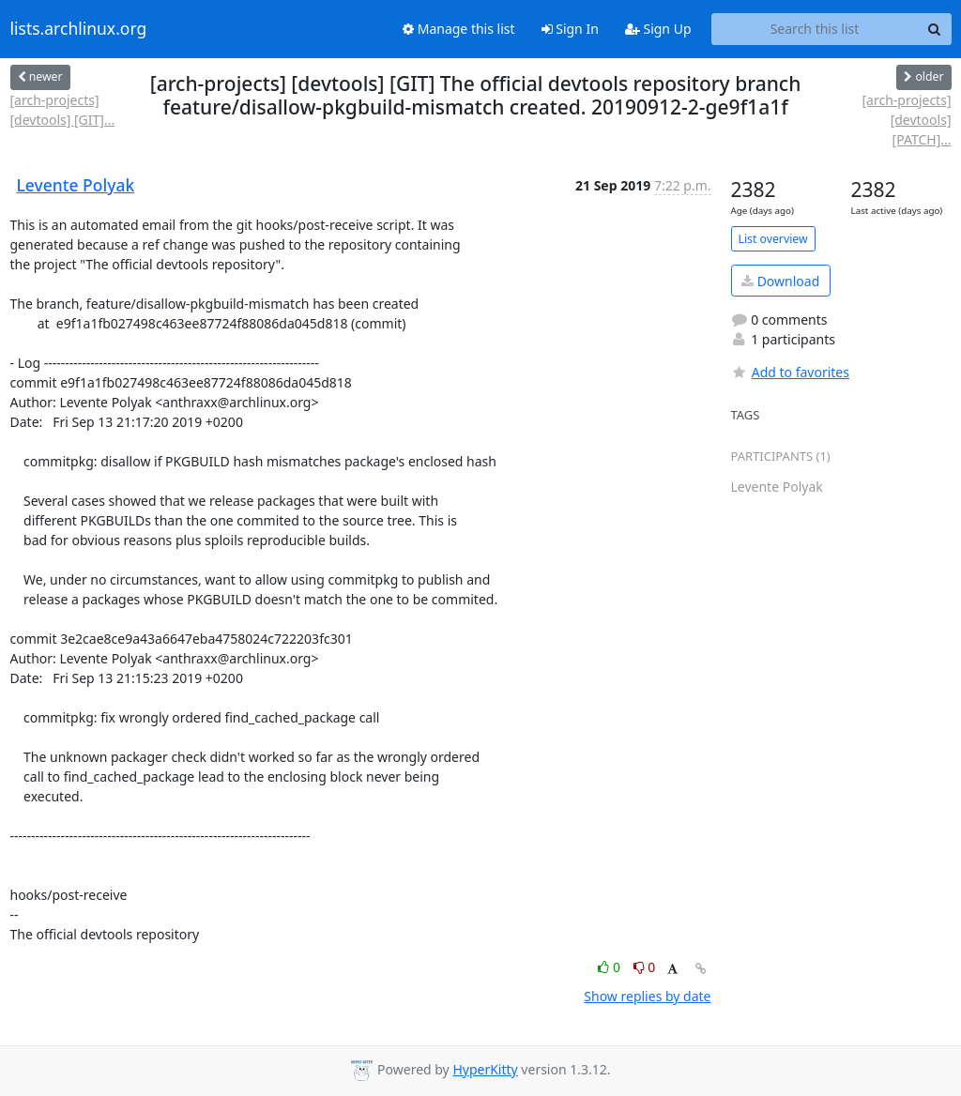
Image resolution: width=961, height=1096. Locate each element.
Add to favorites (790, 372)
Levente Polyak (76, 185)
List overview (773, 239)
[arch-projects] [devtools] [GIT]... (62, 110)
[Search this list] (815, 29)
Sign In (570, 29)
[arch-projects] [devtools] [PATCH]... (906, 119)
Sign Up (658, 29)
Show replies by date (647, 996)
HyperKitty (484, 1069)
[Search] (935, 29)
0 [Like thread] (610, 967)
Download (780, 281)
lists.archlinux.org (78, 29)
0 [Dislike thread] (644, 967)
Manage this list (459, 29)
